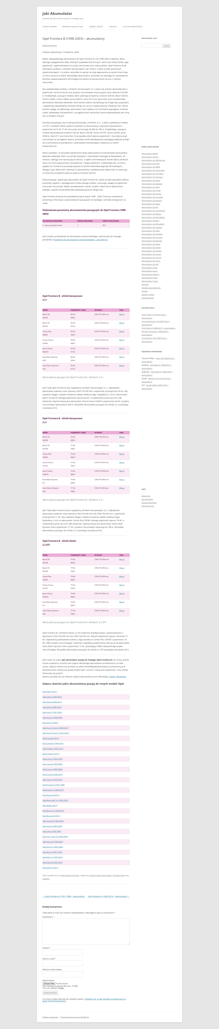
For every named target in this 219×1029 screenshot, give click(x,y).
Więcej (121, 314)
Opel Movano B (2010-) (51, 816)
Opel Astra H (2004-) (50, 723)
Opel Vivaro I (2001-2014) (52, 852)
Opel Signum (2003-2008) (52, 826)
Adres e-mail (49, 958)
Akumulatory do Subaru (152, 251)
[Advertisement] (86, 271)
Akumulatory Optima (150, 274)
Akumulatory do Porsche (152, 237)
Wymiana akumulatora (72, 26)
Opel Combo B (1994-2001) (53, 743)
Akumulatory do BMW (151, 167)
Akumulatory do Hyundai (152, 197)
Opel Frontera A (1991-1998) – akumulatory (63, 896)
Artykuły (145, 284)
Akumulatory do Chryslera (152, 173)
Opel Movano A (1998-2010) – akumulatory (109, 896)
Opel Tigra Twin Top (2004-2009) (55, 836)
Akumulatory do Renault (152, 241)
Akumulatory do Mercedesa (153, 217)
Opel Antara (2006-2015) (52, 707)
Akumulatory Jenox (150, 271)
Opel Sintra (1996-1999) (51, 831)
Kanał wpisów (147, 499)
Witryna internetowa (52, 969)
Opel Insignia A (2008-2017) (53, 790)
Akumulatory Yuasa (150, 281)
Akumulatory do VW (150, 264)
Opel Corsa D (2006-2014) (52, 774)
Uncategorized (148, 298)
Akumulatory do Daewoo (152, 184)
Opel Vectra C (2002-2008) (52, 847)
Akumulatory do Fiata (151, 187)
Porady (145, 291)
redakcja (45, 879)
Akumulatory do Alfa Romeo (153, 160)
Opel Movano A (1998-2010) (53, 811)
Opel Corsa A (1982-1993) (52, 759)
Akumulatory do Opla (70, 875)
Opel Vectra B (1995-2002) (52, 842)
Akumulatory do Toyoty (151, 257)
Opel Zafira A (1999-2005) (52, 857)
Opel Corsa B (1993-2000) (52, 764)
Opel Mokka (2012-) (50, 805)
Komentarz (48, 917)
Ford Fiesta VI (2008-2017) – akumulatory (158, 328)
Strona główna (49, 26)
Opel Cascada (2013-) (50, 738)
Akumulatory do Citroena (152, 177)
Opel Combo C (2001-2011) (53, 748)
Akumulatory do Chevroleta (153, 170)
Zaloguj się (146, 496)
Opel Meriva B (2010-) (50, 795)
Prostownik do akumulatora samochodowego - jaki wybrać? (80, 239)
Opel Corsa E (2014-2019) (52, 779)
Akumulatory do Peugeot (152, 234)
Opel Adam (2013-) (49, 692)
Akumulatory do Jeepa (151, 204)
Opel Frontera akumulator (101, 875)
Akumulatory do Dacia (151, 180)
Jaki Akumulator (57, 13)
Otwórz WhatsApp (117, 676)
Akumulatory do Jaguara (152, 200)
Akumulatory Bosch (150, 153)
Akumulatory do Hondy (151, 194)
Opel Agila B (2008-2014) (52, 702)
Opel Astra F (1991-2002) (52, 712)
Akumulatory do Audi (150, 163)
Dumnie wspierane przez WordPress (75, 1017)
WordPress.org (148, 506)
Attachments (48, 980)
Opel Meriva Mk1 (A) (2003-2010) (55, 800)
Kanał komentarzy (149, 502)
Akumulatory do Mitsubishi (153, 224)
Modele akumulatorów (151, 288)
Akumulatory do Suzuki (151, 254)
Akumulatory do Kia (150, 207)
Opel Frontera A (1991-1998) (53, 785)
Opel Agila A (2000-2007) (52, 697)
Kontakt (113, 26)
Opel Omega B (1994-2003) (53, 821)
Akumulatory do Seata (151, 244)
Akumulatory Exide (149, 267)
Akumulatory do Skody (151, 247)
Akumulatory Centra (150, 157)
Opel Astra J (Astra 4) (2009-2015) (55, 728)
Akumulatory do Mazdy (151, 214)
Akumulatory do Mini (150, 220)
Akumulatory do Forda (151, 190)
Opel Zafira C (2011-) (50, 867)
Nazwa (46, 947)
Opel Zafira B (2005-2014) (52, 862)
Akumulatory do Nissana (152, 227)
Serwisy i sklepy (96, 26)
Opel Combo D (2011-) (51, 754)
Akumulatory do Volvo (151, 261)
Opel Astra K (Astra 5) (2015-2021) (55, 733)
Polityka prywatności (132, 26)
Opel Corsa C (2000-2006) (52, 769)
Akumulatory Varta (149, 278)
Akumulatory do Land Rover (153, 210)
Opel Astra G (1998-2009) (52, 717)
